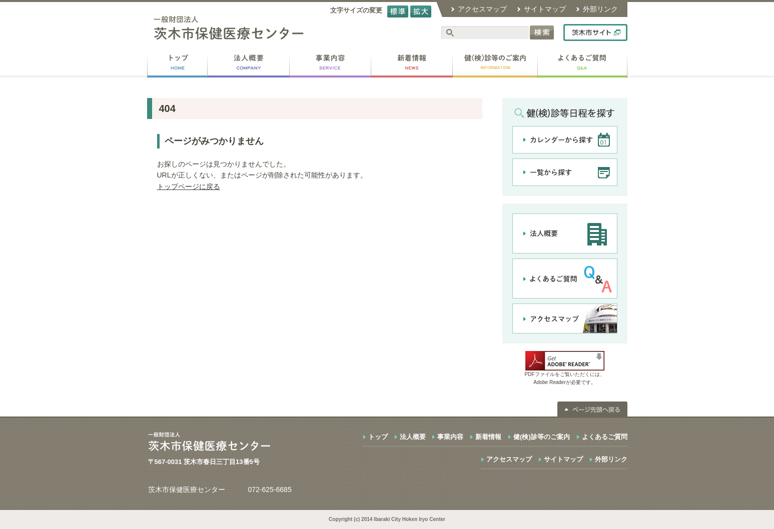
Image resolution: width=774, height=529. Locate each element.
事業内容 (450, 436)
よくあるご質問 (604, 436)
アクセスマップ (482, 9)
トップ (378, 436)
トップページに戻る (188, 186)
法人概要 (413, 436)
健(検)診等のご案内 (541, 436)
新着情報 (488, 436)
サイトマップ (545, 9)
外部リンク (600, 9)
